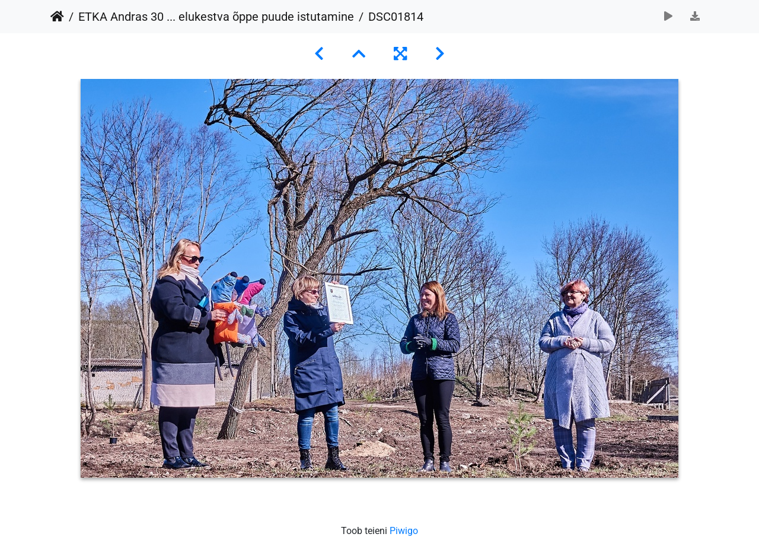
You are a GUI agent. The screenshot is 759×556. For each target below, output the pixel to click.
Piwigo (404, 530)
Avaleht (57, 17)
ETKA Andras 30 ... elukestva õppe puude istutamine (216, 16)
